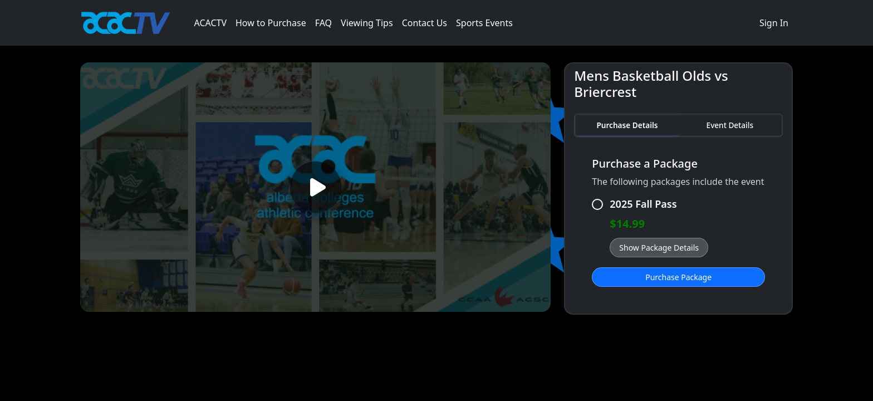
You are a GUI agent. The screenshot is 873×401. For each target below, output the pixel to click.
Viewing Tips (367, 23)
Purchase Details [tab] (627, 125)
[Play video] (315, 187)
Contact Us (424, 23)
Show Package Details (659, 247)
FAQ (323, 23)
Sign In (773, 23)
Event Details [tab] (730, 125)
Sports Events (484, 23)
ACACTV (210, 23)
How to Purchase (271, 23)
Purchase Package (678, 277)
